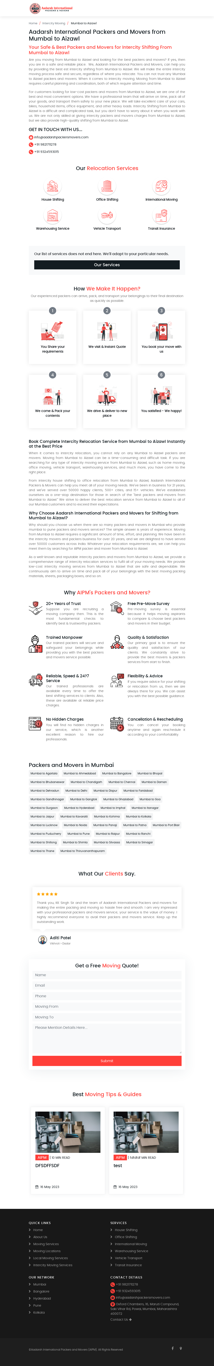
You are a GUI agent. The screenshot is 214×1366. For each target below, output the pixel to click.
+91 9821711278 (42, 144)
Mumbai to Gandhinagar (47, 799)
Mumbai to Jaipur (42, 816)
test (118, 1165)
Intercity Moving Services (52, 1265)
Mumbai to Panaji (105, 825)
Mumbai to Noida (75, 825)
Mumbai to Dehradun (45, 790)
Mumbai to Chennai (122, 782)
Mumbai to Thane (42, 851)
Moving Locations (47, 1251)
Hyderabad (42, 1298)
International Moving (162, 199)
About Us (40, 1237)
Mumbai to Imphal (113, 808)
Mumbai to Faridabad (138, 790)
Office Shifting (107, 199)
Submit (107, 1061)
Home (33, 23)
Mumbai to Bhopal (150, 773)
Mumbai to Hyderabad (79, 808)
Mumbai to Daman (154, 782)
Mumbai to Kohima (107, 816)
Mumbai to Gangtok (83, 799)
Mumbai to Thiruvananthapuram (83, 851)
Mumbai (39, 1284)
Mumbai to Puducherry (46, 833)
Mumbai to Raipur (108, 833)
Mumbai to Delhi (76, 790)
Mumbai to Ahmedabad (80, 773)
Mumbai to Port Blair (166, 825)
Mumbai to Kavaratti (74, 816)
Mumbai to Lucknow (44, 825)
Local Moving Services (50, 1258)
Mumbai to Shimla (75, 842)
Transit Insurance (161, 228)
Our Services (107, 265)
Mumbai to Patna (134, 825)
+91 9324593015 (44, 152)
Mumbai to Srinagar (139, 842)
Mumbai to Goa (150, 799)
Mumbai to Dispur (105, 790)
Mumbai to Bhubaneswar (47, 782)
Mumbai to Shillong (44, 842)
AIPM (42, 1157)
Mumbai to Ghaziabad (118, 799)
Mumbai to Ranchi (138, 833)
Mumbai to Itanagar (145, 808)
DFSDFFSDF (47, 1165)
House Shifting (52, 199)
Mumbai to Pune (79, 833)
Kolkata (39, 1312)
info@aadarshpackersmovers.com (58, 137)
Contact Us (119, 1319)
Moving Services (46, 1244)
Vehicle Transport (107, 228)
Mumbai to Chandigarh (86, 782)
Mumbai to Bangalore (116, 773)
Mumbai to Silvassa (107, 842)
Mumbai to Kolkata (138, 816)
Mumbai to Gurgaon (44, 808)
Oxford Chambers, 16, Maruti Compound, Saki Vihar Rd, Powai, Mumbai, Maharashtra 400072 (144, 1309)
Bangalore (41, 1291)
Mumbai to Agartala (44, 773)
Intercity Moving (53, 23)
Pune (37, 1305)
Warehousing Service (52, 228)
